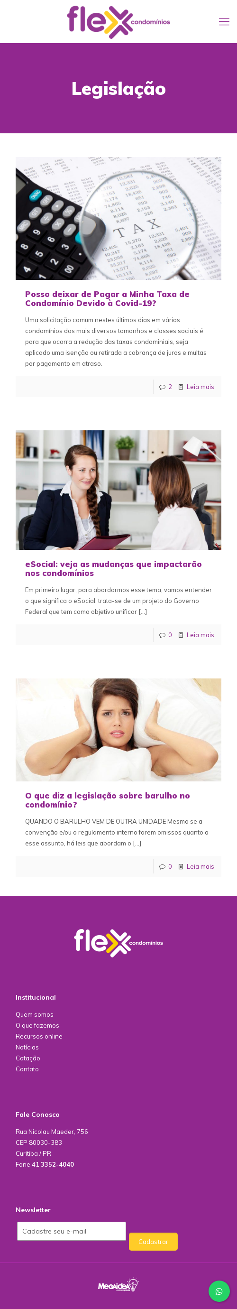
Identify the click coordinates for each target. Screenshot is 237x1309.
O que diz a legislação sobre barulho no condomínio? (107, 799)
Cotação (28, 1058)
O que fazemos (37, 1025)
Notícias (27, 1047)
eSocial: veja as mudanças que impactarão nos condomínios (113, 568)
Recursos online (39, 1036)
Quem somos (35, 1014)
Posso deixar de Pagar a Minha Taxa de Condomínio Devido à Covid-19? (107, 298)
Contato (27, 1069)
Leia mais (200, 386)
